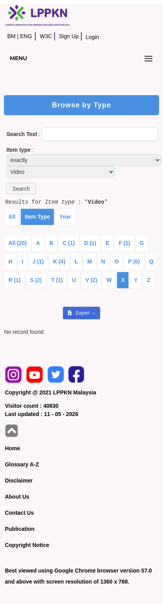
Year (65, 217)
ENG (26, 36)
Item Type (37, 217)
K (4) (59, 261)
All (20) (17, 243)
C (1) (68, 243)
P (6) (134, 261)
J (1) (38, 261)
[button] (20, 188)
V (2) (91, 280)
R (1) (14, 280)
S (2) (36, 280)
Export (79, 313)
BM (11, 36)
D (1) (90, 243)
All (11, 217)
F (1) (124, 243)
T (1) (57, 280)
